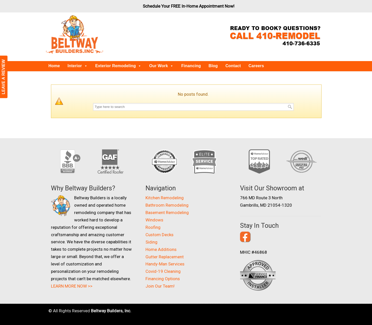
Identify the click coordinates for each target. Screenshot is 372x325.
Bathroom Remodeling (167, 205)
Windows (154, 219)
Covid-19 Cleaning (163, 271)
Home (54, 66)
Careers (256, 66)
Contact (233, 66)
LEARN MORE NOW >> (71, 286)
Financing (191, 66)
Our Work (161, 66)
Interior (78, 66)
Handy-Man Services (164, 263)
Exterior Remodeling (118, 66)
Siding (151, 242)
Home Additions (161, 249)
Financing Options (162, 278)
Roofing (153, 227)
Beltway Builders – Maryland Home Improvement (74, 34)
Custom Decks (159, 234)
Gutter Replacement (164, 256)
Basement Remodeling (167, 212)
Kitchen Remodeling (164, 197)
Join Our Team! (160, 286)
